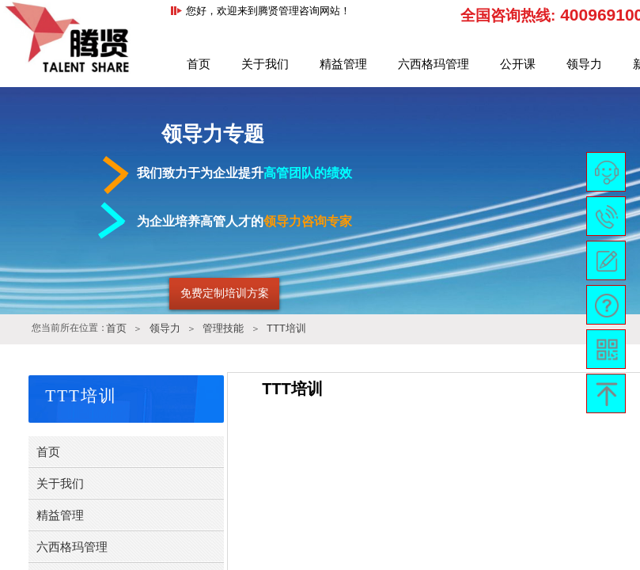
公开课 (518, 64)
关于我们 (265, 64)
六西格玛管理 (433, 64)
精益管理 (343, 64)
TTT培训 (286, 328)
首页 (198, 64)
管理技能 (223, 328)
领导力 (584, 64)
